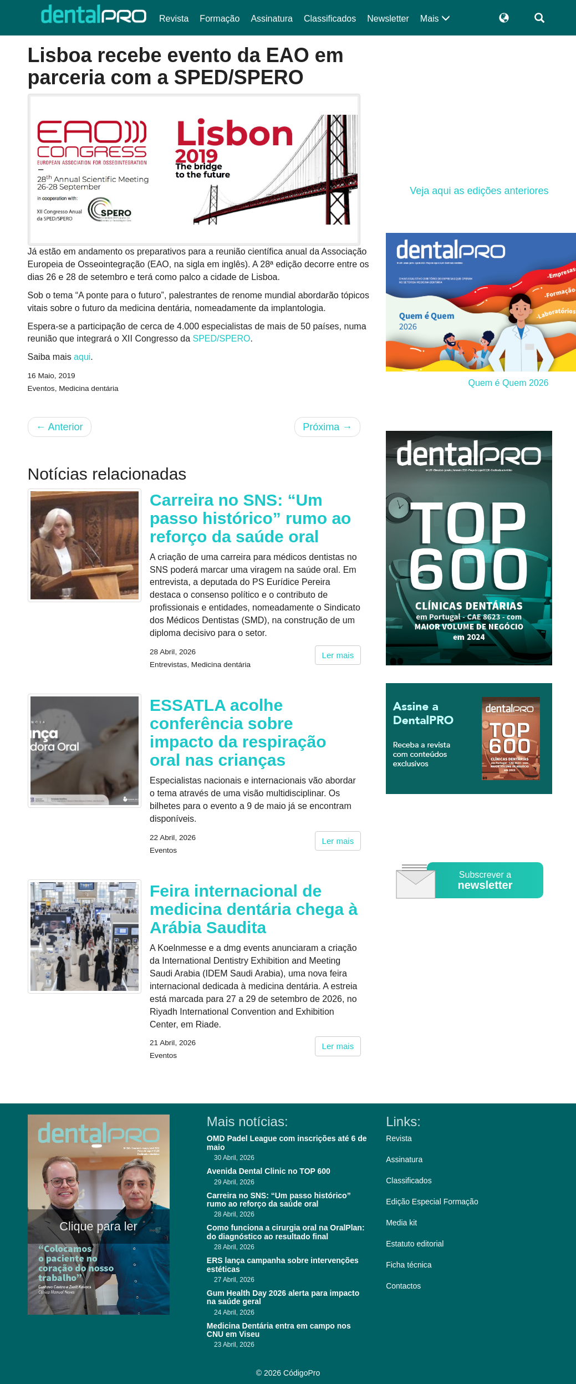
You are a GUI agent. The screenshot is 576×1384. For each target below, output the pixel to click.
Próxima (327, 426)
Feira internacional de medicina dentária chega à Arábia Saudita (254, 909)
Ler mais (338, 655)
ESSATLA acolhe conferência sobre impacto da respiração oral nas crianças (238, 732)
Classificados (330, 18)
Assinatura (272, 18)
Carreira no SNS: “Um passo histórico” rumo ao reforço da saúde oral (250, 518)
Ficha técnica (408, 1264)
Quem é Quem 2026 (508, 383)
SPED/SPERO (221, 338)
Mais (435, 18)
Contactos (403, 1285)
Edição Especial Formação (432, 1201)
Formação (219, 18)
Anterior (59, 426)
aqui (82, 357)
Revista (173, 18)
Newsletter (388, 18)
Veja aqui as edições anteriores (479, 190)
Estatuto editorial (415, 1243)
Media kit (401, 1222)
